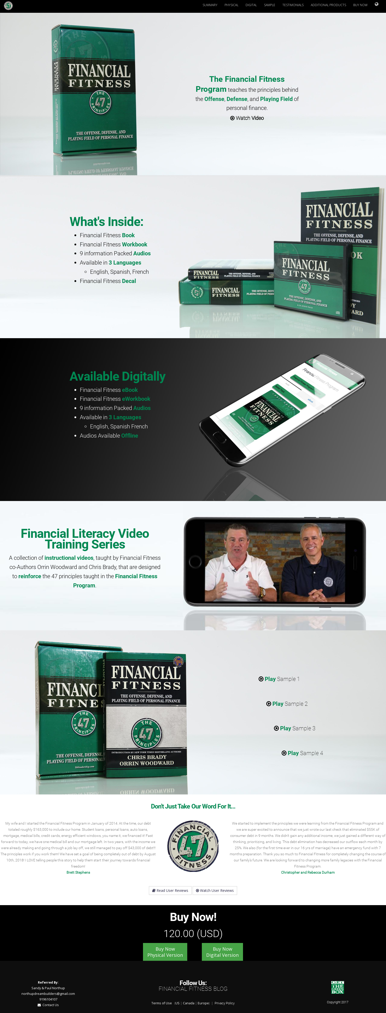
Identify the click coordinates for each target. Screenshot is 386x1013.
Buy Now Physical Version (165, 952)
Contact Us (48, 1005)
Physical (231, 5)
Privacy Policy (225, 1003)
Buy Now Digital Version (222, 952)
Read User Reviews (170, 890)
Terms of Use (161, 1003)
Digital (251, 5)
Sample (269, 5)
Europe (203, 1003)
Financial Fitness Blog (193, 988)
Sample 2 (287, 703)
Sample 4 (302, 753)
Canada (188, 1003)
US (177, 1003)
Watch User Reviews (215, 890)
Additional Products (328, 5)
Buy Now (360, 5)
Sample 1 (279, 679)
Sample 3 (294, 728)
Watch (247, 118)
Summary (210, 5)
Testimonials (293, 5)
